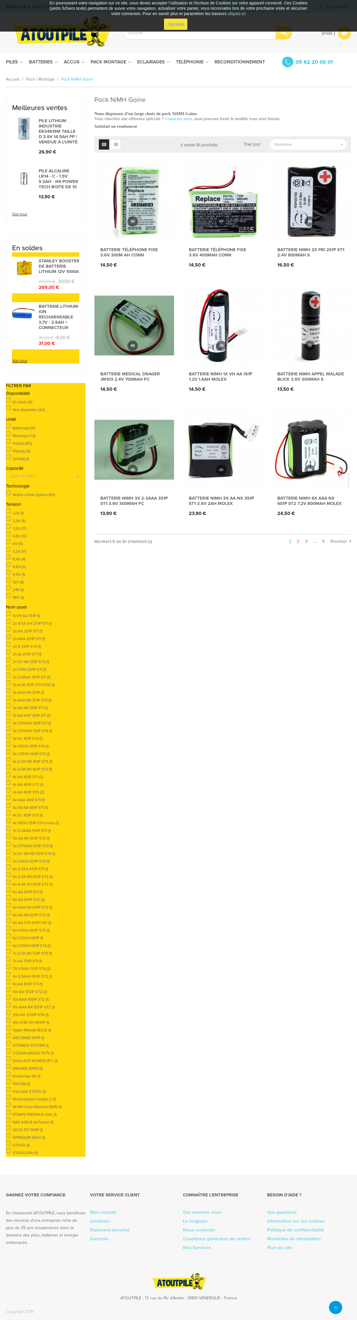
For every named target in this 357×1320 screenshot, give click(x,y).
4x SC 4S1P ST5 (28, 815)
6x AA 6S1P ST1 (27, 892)
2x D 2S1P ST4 (27, 646)
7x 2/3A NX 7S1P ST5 (32, 953)
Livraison (99, 1221)
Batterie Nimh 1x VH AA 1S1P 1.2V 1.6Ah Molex (220, 376)
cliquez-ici (237, 13)
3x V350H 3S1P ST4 (31, 754)
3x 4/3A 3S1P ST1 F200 (34, 685)
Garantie (99, 1239)
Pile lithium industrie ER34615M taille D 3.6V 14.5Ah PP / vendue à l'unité (58, 131)
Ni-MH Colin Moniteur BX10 (37, 1107)
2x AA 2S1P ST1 (27, 631)
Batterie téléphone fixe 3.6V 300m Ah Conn (129, 252)
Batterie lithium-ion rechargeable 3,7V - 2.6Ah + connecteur (59, 317)
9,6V (19, 567)
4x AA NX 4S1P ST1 (30, 807)
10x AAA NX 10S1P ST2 (34, 1007)
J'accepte (175, 24)
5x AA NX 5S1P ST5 (31, 838)
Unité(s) (21, 459)
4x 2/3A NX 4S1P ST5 (32, 769)
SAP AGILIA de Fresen (33, 1122)
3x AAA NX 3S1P (28, 692)
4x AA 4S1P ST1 (28, 777)
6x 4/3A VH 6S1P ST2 (33, 884)
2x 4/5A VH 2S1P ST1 (32, 623)
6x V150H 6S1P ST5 (31, 930)
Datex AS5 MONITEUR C (35, 1061)
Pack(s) (22, 443)
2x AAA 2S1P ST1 (29, 639)
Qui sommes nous (202, 1212)
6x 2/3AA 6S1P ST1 (30, 869)
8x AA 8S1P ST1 (27, 984)
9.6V (19, 574)
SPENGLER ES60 (29, 1137)
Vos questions (282, 1212)
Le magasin (195, 1221)
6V (18, 544)
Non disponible (29, 410)
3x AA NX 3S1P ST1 (30, 708)
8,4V (19, 559)
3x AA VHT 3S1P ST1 (31, 715)
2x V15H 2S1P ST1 (29, 669)
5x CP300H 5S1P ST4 (33, 846)
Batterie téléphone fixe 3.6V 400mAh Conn (217, 252)
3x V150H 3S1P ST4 (31, 746)
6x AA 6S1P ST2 (29, 899)
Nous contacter (199, 1230)
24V (18, 590)
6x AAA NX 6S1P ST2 (32, 907)
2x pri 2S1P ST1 (27, 654)
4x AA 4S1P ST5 (28, 792)
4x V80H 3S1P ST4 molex (36, 823)
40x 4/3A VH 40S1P (31, 1022)
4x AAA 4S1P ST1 (29, 800)
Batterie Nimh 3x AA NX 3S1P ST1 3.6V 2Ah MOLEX (221, 500)
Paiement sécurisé (110, 1230)
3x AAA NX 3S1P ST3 (32, 700)
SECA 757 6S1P (28, 1130)
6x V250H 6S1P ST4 (31, 945)
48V (18, 597)
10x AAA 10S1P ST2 (31, 999)
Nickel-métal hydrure (34, 495)
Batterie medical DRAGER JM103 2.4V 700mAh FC (130, 376)
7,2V (19, 551)
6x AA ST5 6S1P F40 (32, 922)
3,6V (20, 528)
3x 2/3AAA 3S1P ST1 (31, 677)
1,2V (18, 513)
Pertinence (309, 144)
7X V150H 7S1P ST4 (31, 968)
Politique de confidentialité (295, 1230)
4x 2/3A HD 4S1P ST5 (32, 761)
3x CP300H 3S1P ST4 (32, 731)
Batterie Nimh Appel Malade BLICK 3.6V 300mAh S (310, 376)
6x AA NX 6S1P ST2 (31, 915)
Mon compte (103, 1212)
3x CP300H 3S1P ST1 (32, 723)
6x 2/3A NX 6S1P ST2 (33, 876)
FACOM (21, 1084)
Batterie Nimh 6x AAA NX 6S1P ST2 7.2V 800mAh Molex (309, 500)
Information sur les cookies (296, 1221)
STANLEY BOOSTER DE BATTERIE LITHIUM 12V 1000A (59, 266)
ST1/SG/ (21, 1145)
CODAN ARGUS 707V (33, 1053)
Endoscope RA (26, 1076)
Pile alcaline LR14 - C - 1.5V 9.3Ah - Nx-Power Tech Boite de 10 (58, 178)
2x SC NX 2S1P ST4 (31, 662)
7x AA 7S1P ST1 (27, 961)
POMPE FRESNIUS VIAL (35, 1114)
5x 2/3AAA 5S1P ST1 (32, 830)
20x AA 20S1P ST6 (30, 1015)
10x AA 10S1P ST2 (30, 991)
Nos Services (197, 1248)
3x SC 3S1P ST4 (27, 738)
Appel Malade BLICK (32, 1030)
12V (18, 582)
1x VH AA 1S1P (26, 616)
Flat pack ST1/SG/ (29, 1091)
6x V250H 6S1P (28, 938)
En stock (22, 402)
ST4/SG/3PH (25, 1153)
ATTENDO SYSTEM (31, 1045)
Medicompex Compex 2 (34, 1099)
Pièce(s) (21, 451)
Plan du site (279, 1248)
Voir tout (19, 214)
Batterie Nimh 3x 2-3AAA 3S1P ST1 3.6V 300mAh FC (134, 500)
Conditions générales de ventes (216, 1239)
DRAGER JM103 (28, 1068)
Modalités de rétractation (294, 1239)
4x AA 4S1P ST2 (28, 784)
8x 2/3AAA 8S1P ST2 (32, 976)
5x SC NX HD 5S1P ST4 (34, 853)
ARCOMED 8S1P (28, 1038)
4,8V (20, 536)
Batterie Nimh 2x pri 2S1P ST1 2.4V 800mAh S (310, 252)
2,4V (19, 520)
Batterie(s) (24, 428)
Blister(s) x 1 (24, 436)
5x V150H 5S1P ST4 (31, 861)
